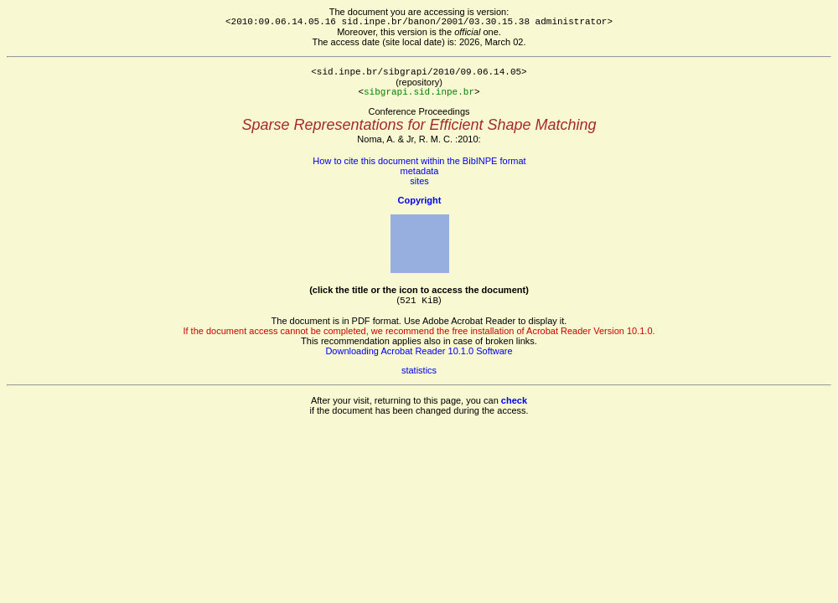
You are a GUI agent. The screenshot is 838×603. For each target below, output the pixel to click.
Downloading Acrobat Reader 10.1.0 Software (418, 351)
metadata (420, 171)
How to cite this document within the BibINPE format (419, 161)
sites (419, 181)
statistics (419, 370)
